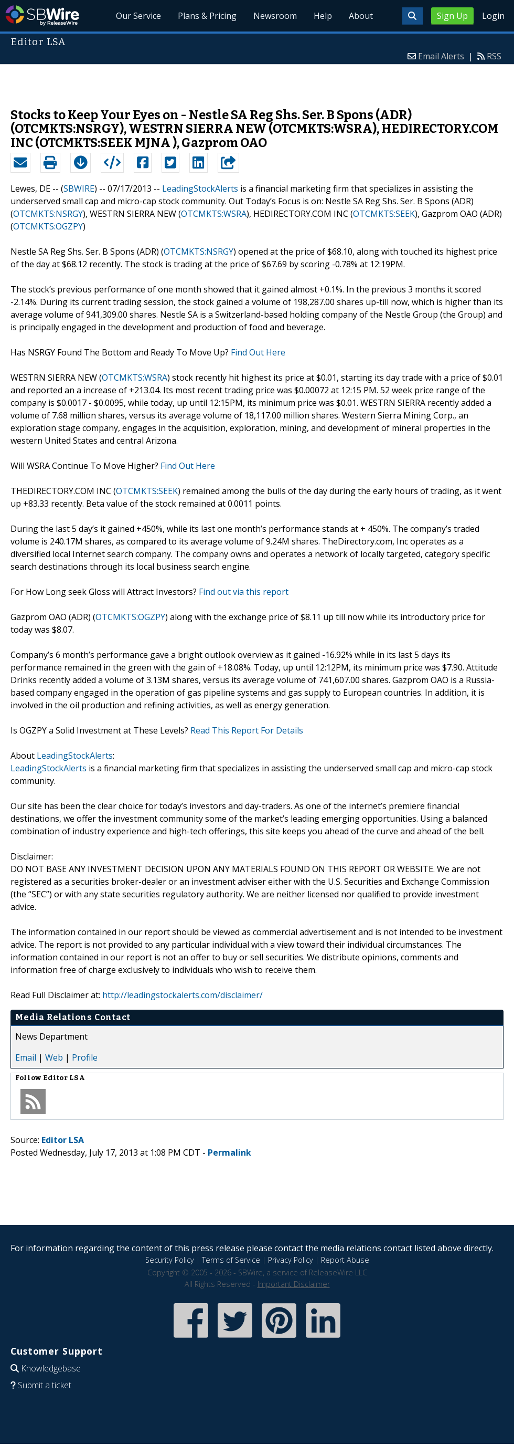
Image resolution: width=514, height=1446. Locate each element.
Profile (85, 1057)
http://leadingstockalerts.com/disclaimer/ (182, 995)
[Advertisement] (257, 81)
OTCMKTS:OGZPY (48, 226)
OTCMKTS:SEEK (384, 213)
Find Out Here (258, 352)
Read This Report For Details (246, 730)
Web (54, 1057)
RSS (494, 56)
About (361, 16)
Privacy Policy (290, 1260)
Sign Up (452, 16)
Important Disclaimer (294, 1284)
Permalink (229, 1152)
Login (493, 16)
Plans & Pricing (207, 16)
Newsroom (275, 16)
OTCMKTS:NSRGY (48, 213)
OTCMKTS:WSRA (214, 213)
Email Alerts (441, 56)
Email (25, 1057)
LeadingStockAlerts (200, 188)
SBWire (42, 15)
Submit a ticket (44, 1385)
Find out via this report (243, 592)
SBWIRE (78, 188)
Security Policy (169, 1260)
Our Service (139, 16)
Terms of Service (231, 1260)
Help (323, 16)
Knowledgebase (51, 1368)
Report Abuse (345, 1260)
